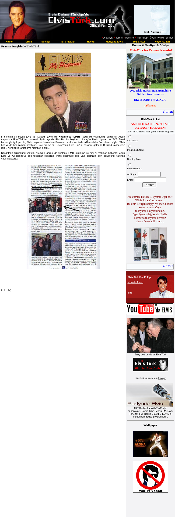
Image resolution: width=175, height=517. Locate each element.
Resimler (129, 37)
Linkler (168, 37)
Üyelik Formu (156, 37)
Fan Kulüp (142, 37)
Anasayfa (108, 37)
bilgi (130, 292)
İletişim (119, 37)
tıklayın (162, 378)
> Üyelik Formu (136, 282)
